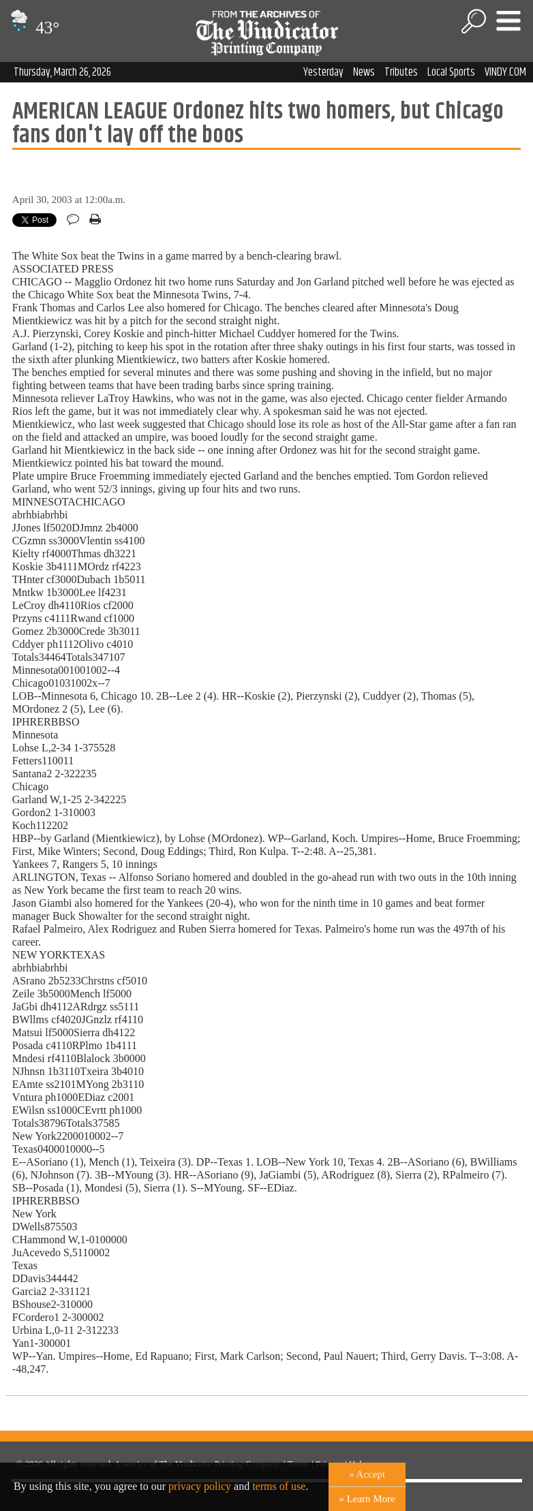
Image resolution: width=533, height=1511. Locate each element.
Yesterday (323, 72)
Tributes (401, 72)
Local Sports (451, 72)
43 (33, 27)
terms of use (278, 1486)
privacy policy (199, 1486)
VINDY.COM (505, 72)
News (364, 72)
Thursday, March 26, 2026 (62, 72)
